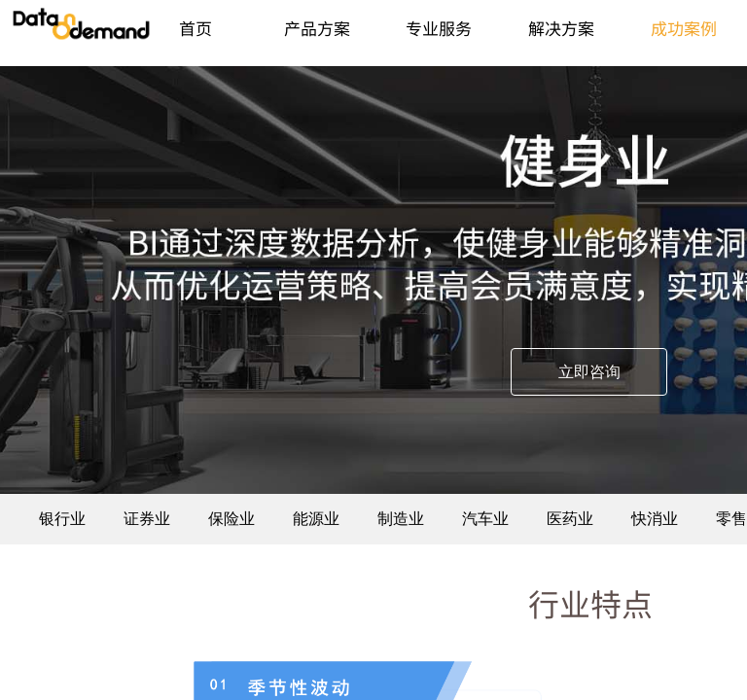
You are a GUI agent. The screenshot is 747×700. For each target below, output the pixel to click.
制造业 (400, 518)
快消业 (654, 518)
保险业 (231, 518)
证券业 (147, 518)
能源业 (316, 518)
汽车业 (485, 518)
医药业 (570, 518)
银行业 (62, 518)
